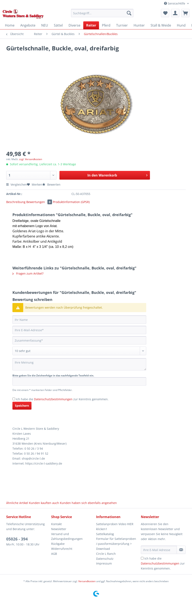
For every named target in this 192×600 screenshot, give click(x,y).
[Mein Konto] (175, 13)
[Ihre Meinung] (79, 364)
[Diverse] (74, 25)
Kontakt (56, 524)
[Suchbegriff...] (102, 13)
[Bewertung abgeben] (79, 351)
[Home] (9, 25)
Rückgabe (58, 544)
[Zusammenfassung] (79, 340)
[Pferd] (106, 25)
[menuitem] (102, 15)
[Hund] (181, 25)
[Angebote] (27, 25)
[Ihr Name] (79, 319)
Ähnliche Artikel (17, 503)
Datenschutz (105, 559)
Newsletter (58, 529)
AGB (54, 554)
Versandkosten (86, 581)
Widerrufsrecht (61, 549)
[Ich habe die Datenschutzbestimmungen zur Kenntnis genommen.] (13, 399)
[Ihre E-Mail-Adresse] (79, 330)
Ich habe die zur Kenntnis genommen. (62, 399)
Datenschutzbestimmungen (53, 399)
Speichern (22, 406)
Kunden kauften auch (44, 503)
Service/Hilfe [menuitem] (175, 3)
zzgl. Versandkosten (30, 159)
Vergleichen (16, 184)
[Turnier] (122, 25)
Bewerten (51, 184)
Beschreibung (15, 202)
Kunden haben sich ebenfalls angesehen (88, 503)
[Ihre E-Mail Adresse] (159, 550)
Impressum (104, 563)
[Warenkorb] (185, 13)
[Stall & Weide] (161, 25)
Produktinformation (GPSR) (71, 202)
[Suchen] (129, 13)
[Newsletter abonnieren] (181, 550)
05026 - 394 (17, 539)
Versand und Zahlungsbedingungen (67, 536)
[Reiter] (91, 25)
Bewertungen (39, 202)
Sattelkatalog (105, 534)
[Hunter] (139, 25)
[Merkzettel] (165, 13)
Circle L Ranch (106, 554)
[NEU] (44, 25)
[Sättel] (58, 25)
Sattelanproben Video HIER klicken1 (114, 526)
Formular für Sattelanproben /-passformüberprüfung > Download (116, 544)
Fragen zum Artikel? (27, 273)
